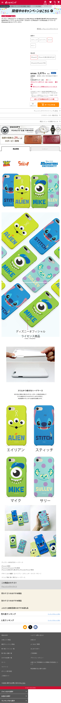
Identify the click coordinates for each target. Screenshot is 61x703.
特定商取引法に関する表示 (38, 669)
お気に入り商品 (6, 640)
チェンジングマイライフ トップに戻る (46, 111)
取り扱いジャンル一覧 (8, 649)
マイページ (4, 667)
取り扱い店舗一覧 (6, 653)
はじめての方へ (35, 649)
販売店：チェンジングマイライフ (47, 29)
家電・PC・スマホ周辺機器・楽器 (20, 6)
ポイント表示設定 (6, 671)
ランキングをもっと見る (54, 614)
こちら (23, 683)
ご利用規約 (33, 653)
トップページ (4, 6)
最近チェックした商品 (8, 644)
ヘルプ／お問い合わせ (37, 635)
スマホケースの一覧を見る (49, 115)
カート (3, 662)
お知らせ (33, 640)
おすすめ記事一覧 (6, 658)
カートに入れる (48, 104)
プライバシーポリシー (37, 658)
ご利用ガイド (5, 676)
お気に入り (33, 105)
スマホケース (47, 6)
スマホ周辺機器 (36, 6)
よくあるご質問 (35, 644)
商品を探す (4, 635)
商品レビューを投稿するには (49, 121)
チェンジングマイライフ (9, 586)
